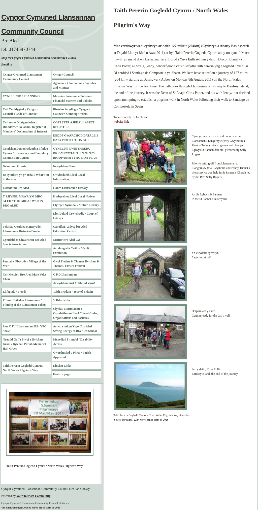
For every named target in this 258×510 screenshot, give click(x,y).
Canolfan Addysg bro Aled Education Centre (70, 229)
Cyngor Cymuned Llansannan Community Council (22, 77)
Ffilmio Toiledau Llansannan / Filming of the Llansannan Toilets (24, 302)
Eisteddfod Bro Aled (16, 188)
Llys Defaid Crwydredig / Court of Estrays (75, 216)
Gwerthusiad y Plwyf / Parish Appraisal (72, 355)
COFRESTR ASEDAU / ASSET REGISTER (73, 125)
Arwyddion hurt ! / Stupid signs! (74, 283)
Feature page (61, 374)
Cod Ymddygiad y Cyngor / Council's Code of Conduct (20, 112)
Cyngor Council (63, 74)
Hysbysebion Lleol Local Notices (74, 196)
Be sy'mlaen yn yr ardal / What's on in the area (26, 177)
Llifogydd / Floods (14, 291)
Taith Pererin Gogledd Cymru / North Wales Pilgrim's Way (23, 368)
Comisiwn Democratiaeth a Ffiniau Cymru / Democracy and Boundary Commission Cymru (25, 153)
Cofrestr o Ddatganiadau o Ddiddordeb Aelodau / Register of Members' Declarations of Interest (25, 127)
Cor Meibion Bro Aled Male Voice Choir (24, 277)
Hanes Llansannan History (70, 188)
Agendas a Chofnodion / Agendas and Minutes (74, 85)
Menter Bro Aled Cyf (66, 240)
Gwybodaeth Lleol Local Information (69, 177)
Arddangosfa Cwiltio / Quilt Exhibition (71, 251)
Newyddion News (64, 166)
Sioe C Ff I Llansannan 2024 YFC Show (24, 329)
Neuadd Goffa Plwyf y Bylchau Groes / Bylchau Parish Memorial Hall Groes (24, 344)
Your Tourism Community (33, 496)
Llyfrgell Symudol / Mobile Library (76, 205)
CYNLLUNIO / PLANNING (21, 96)
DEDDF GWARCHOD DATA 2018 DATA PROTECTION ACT (75, 138)
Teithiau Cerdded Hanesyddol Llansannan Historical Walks (22, 229)
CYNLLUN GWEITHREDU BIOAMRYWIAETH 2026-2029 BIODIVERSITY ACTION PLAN (75, 153)
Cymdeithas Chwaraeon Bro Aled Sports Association (24, 242)
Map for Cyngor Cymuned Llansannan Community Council (38, 58)
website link (121, 121)
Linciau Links (62, 365)
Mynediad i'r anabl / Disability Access (73, 342)
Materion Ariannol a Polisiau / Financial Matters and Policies (72, 98)
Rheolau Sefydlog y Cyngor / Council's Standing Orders (71, 112)
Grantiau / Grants (14, 166)
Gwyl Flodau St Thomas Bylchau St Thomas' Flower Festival (76, 264)
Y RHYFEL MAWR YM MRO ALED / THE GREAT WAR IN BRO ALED (23, 201)
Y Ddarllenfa (61, 300)
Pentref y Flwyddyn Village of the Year (24, 264)
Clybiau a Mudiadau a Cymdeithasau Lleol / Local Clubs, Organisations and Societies (75, 313)
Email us (6, 64)
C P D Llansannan (65, 274)
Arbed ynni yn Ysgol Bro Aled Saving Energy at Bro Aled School (75, 329)
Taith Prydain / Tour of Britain (73, 291)
